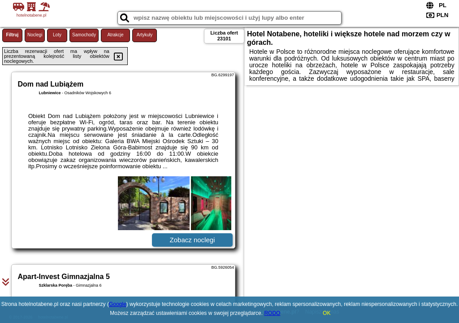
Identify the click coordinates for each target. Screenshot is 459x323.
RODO (272, 313)
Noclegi (34, 34)
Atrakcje (115, 34)
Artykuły (145, 34)
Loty (57, 34)
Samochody (84, 34)
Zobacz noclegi (192, 240)
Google (117, 304)
